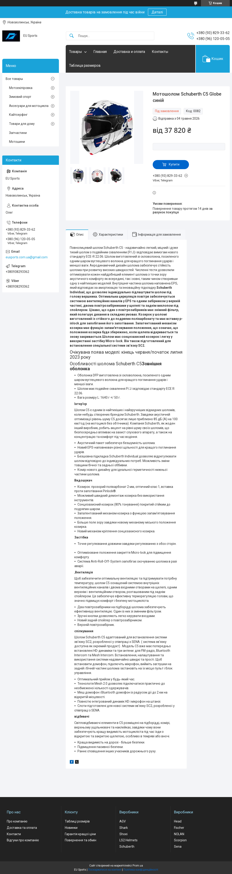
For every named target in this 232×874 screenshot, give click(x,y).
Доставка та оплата (22, 828)
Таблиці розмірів (77, 821)
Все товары (14, 79)
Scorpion (180, 840)
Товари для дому (22, 124)
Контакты (160, 51)
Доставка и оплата (129, 51)
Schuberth (126, 846)
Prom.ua (138, 865)
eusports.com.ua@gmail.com (27, 257)
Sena (177, 846)
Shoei (123, 834)
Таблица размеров (85, 65)
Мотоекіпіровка (20, 88)
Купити (174, 164)
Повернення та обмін (80, 840)
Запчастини (18, 133)
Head (177, 821)
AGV (122, 821)
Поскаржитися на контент (104, 869)
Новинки (71, 828)
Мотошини (17, 141)
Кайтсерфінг (18, 114)
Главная (100, 51)
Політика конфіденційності (140, 869)
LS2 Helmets (128, 840)
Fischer (179, 828)
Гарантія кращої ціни (80, 834)
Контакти (14, 834)
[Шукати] (71, 36)
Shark (123, 828)
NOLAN (179, 834)
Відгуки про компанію (23, 840)
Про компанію (17, 821)
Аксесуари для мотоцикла (28, 106)
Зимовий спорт (20, 97)
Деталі (157, 12)
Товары (75, 51)
